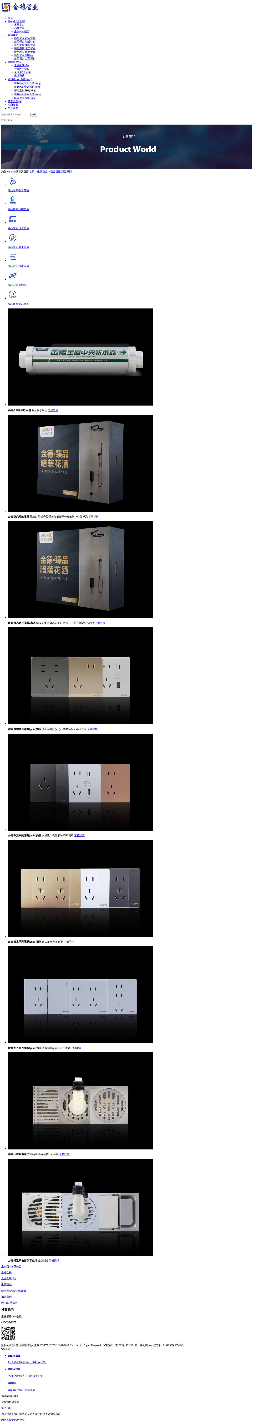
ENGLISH (6, 120)
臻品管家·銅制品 (23, 55)
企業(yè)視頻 (21, 31)
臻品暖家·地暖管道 (24, 41)
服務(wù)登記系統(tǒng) (27, 83)
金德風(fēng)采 (22, 72)
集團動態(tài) (15, 62)
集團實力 (19, 24)
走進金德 (6, 1272)
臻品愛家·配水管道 (24, 38)
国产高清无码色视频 (13, 1419)
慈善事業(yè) (15, 101)
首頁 (10, 17)
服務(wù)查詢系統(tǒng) (27, 86)
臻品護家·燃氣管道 (24, 51)
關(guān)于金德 (16, 21)
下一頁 (17, 1266)
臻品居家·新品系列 (24, 58)
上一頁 (5, 1266)
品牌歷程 (19, 28)
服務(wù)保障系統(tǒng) (27, 94)
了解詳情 (53, 410)
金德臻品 (13, 34)
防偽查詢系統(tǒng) (25, 98)
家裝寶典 (19, 75)
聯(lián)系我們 (9, 1302)
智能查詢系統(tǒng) (25, 90)
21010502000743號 (173, 1345)
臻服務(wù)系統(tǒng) (20, 79)
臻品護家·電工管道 (24, 48)
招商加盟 (13, 104)
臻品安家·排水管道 (24, 45)
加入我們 (13, 108)
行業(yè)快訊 (21, 68)
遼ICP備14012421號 (126, 1345)
